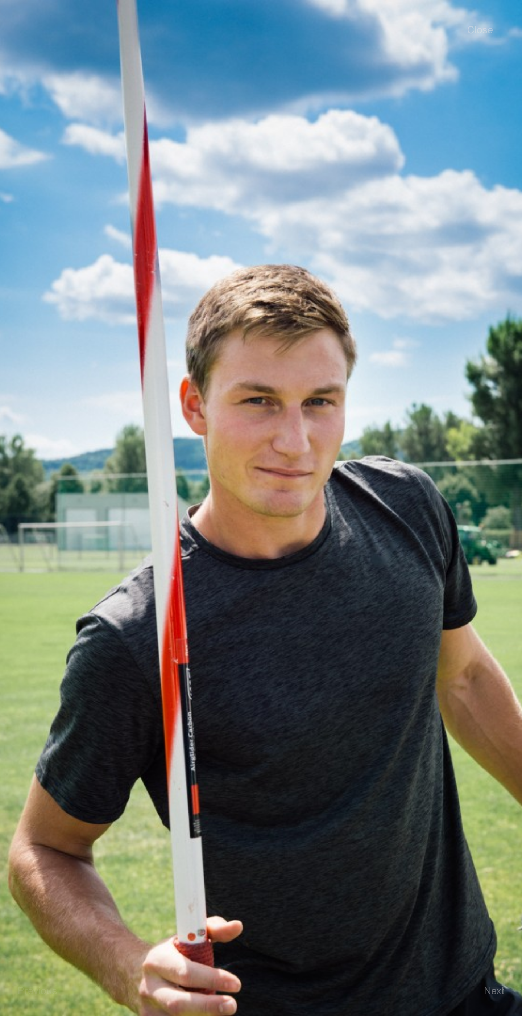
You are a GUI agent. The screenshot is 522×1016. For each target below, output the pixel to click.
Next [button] (494, 990)
